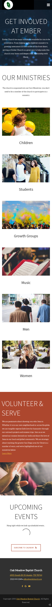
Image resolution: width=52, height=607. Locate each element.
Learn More (7, 453)
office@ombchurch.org (33, 579)
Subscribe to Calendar (26, 547)
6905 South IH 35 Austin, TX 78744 (26, 575)
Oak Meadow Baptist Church (28, 599)
